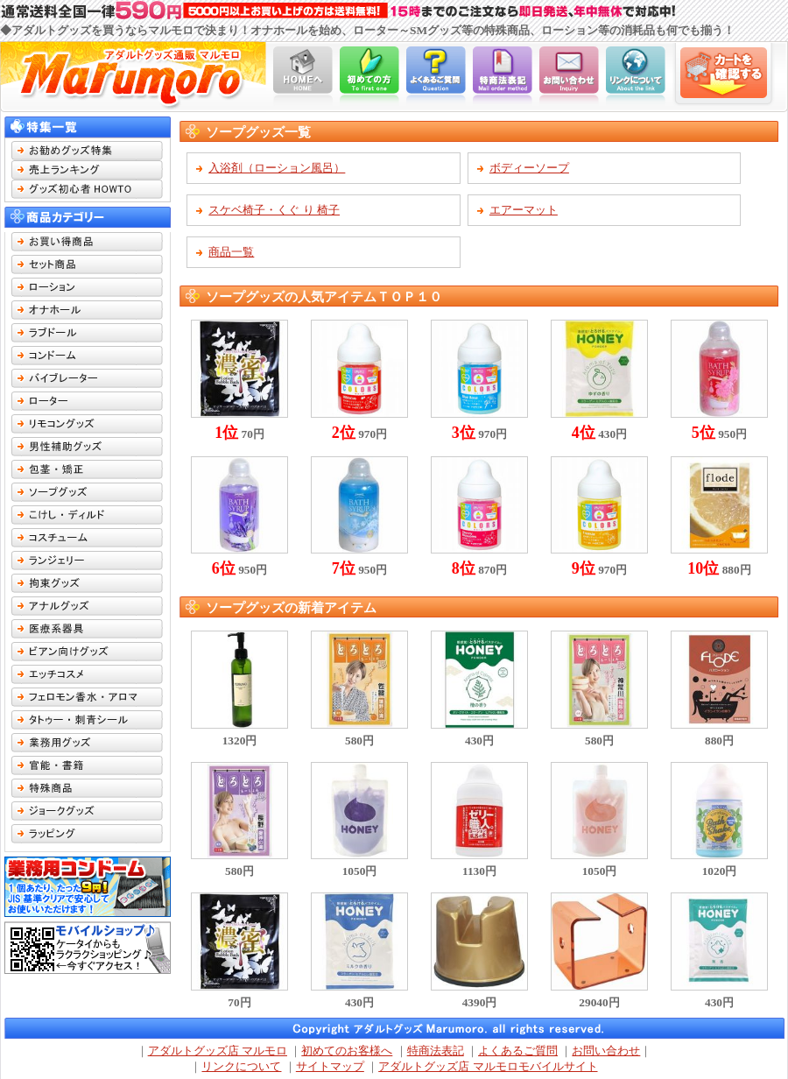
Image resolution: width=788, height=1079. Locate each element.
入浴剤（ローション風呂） (276, 167)
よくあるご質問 (518, 1050)
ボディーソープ (529, 167)
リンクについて (241, 1066)
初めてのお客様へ (346, 1050)
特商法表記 (435, 1050)
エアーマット (523, 209)
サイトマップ (330, 1066)
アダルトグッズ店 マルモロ (217, 1050)
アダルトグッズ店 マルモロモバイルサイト (487, 1066)
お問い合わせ (606, 1050)
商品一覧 (231, 251)
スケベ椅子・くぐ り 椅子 (274, 209)
